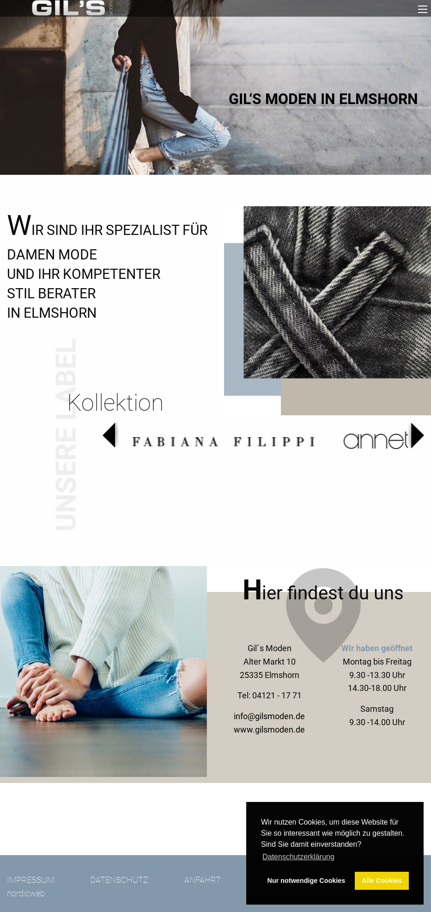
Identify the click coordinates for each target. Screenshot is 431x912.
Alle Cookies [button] (381, 880)
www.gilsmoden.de (269, 729)
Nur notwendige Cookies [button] (306, 880)
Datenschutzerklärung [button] (298, 857)
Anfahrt (202, 880)
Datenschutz (119, 880)
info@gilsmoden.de (269, 716)
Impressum (30, 880)
